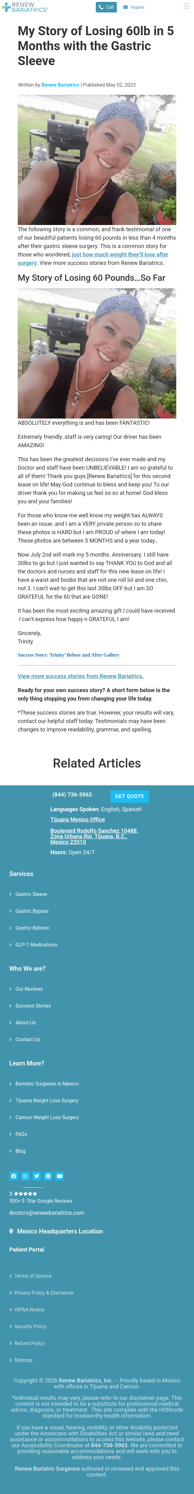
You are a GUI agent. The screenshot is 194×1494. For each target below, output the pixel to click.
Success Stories (33, 1005)
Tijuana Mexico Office (77, 819)
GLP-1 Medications (37, 944)
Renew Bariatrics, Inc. (86, 1380)
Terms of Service (33, 1275)
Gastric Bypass (32, 910)
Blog (20, 1150)
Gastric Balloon (32, 927)
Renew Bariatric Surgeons (47, 1468)
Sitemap (23, 1359)
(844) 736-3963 (72, 794)
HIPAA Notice (29, 1309)
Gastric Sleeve (31, 894)
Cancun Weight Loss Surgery (47, 1117)
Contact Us (28, 1039)
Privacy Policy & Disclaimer (44, 1292)
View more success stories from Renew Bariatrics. (81, 675)
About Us (26, 1022)
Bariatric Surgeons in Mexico (47, 1083)
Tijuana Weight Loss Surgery (47, 1100)
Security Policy (30, 1326)
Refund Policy (29, 1343)
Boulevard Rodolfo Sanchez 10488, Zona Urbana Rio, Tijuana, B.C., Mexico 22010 (94, 836)
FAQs (21, 1134)
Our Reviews (29, 988)
